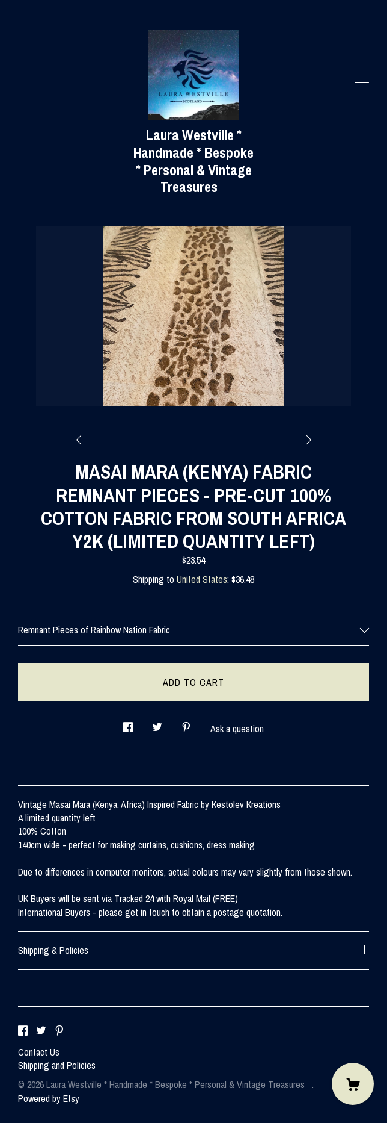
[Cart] (353, 1084)
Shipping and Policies (57, 1065)
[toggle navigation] (362, 78)
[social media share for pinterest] (186, 723)
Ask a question (237, 728)
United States (202, 579)
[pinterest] (59, 1031)
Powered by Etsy (48, 1098)
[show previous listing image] (106, 436)
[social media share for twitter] (157, 723)
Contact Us (38, 1052)
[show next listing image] (282, 436)
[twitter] (41, 1031)
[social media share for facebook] (128, 723)
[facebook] (23, 1031)
